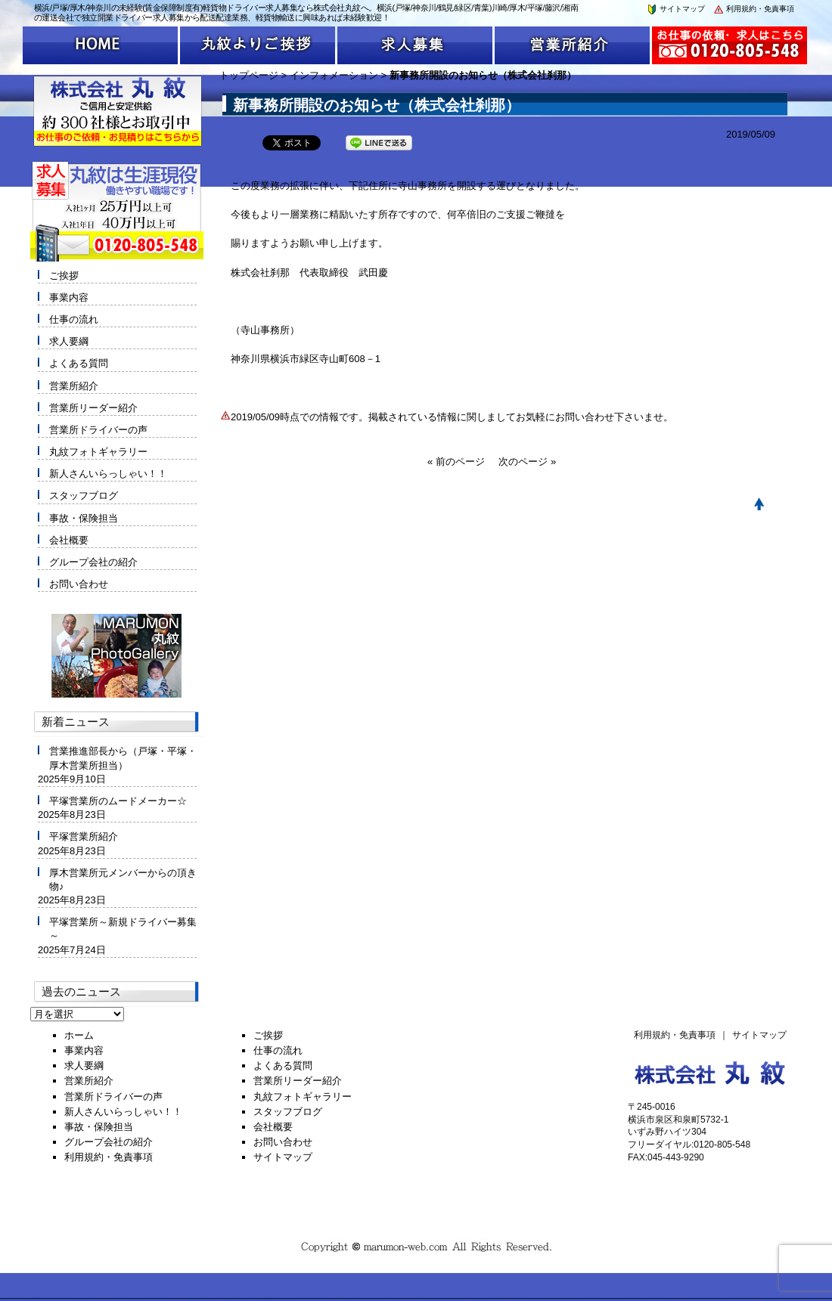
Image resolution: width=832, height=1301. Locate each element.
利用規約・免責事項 (753, 9)
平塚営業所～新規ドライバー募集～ (123, 928)
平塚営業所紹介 (83, 836)
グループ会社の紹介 (93, 562)
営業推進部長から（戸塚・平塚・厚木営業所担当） (123, 757)
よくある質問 (78, 363)
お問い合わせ (78, 584)
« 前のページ (456, 461)
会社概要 (68, 540)
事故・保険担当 (83, 518)
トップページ (248, 75)
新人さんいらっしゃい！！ (108, 473)
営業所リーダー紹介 (93, 408)
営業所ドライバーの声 (98, 429)
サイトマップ (675, 9)
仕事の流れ (73, 319)
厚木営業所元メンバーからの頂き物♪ (123, 879)
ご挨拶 (64, 275)
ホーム (79, 1035)
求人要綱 (68, 341)
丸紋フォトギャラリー (98, 451)
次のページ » (527, 461)
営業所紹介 (73, 386)
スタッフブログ (83, 495)
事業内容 (68, 297)
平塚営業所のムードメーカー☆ (118, 801)
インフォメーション (334, 75)
